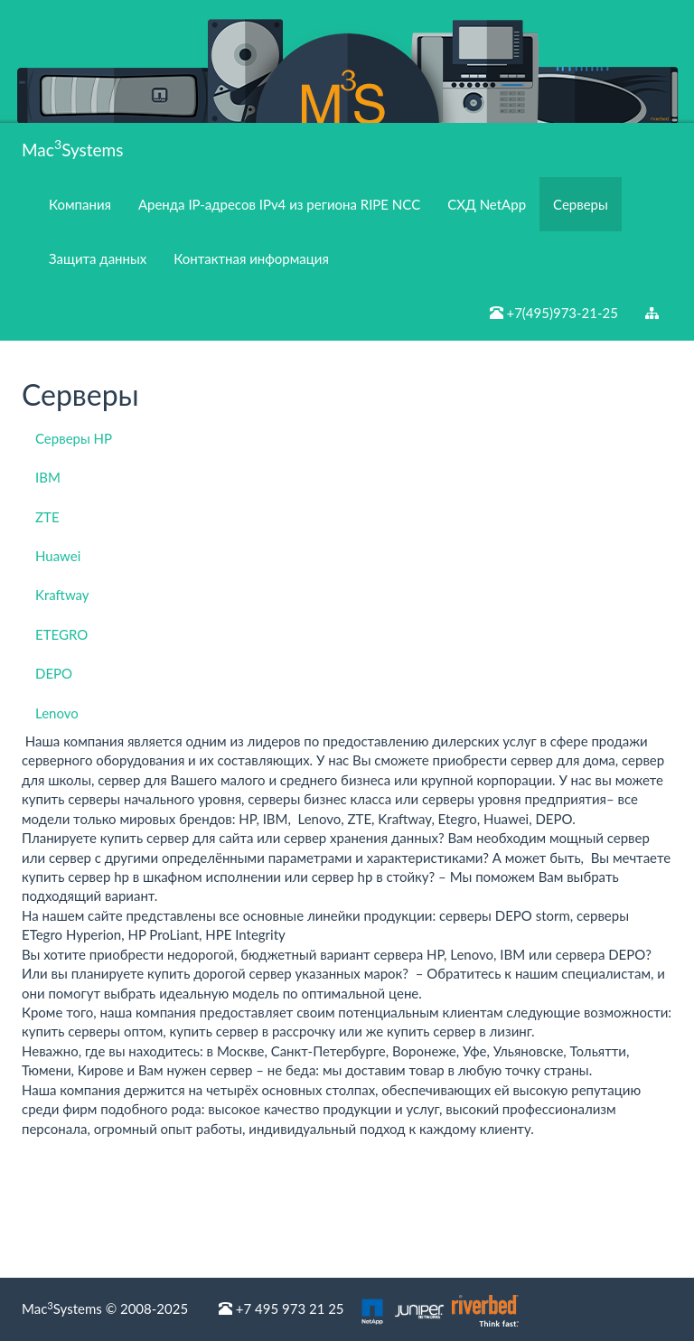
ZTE (47, 517)
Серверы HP (73, 438)
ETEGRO (61, 634)
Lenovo (57, 713)
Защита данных (97, 258)
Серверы (580, 204)
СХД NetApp (486, 204)
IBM (48, 477)
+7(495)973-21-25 (554, 313)
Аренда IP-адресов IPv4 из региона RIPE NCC (279, 204)
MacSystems (72, 147)
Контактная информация (251, 258)
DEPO (53, 673)
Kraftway (62, 594)
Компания (80, 204)
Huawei (57, 556)
